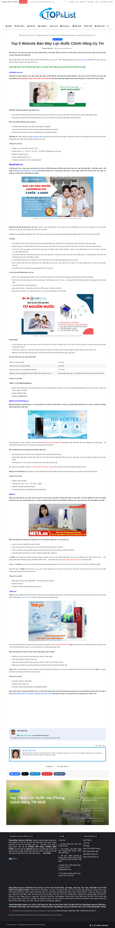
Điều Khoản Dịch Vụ (91, 857)
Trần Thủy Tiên (22, 731)
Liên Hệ (86, 843)
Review (71, 2)
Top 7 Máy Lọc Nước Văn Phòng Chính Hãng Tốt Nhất (37, 800)
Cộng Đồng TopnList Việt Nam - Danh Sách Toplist (32, 924)
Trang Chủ (24, 35)
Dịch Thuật (104, 2)
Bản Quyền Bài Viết (90, 851)
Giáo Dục (64, 26)
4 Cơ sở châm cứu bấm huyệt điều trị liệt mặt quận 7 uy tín (41, 1)
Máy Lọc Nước (50, 35)
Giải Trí (31, 26)
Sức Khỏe (19, 26)
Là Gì (76, 2)
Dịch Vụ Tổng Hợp (37, 35)
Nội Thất (88, 26)
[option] (57, 802)
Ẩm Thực (77, 26)
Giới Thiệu (87, 840)
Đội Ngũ (86, 846)
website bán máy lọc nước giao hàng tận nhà (28, 693)
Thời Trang (90, 2)
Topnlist (83, 59)
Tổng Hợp (100, 26)
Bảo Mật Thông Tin (90, 854)
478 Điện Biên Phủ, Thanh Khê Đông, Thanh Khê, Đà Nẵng (69, 851)
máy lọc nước (37, 136)
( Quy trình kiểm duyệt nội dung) (40, 735)
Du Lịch (54, 26)
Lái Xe (97, 2)
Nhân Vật (83, 2)
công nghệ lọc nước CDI (29, 170)
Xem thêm (47, 853)
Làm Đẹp (42, 26)
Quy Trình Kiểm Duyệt (91, 848)
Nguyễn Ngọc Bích (48, 48)
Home (8, 26)
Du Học (111, 2)
